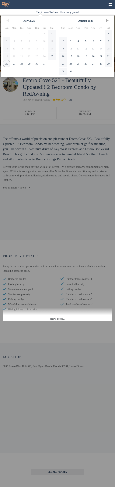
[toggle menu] (108, 4)
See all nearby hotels (14, 187)
